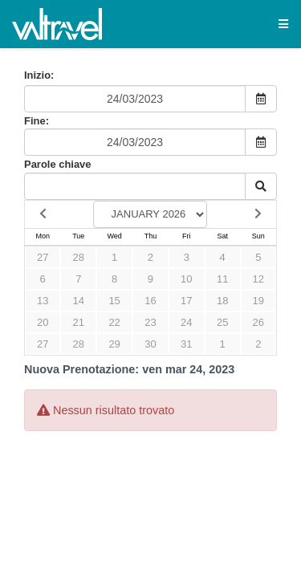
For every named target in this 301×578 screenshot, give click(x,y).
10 (186, 279)
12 (258, 279)
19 (258, 301)
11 (222, 279)
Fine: (36, 121)
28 (78, 257)
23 (150, 322)
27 (42, 257)
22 (114, 322)
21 (78, 322)
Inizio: (39, 75)
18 (222, 301)
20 (42, 322)
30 (150, 344)
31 (186, 344)
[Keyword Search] (135, 186)
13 (42, 301)
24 (186, 322)
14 (78, 301)
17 (186, 301)
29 (114, 344)
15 (114, 301)
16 (150, 301)
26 (258, 322)
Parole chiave (58, 164)
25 (222, 322)
